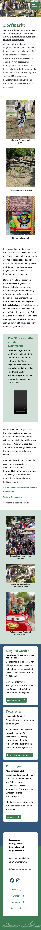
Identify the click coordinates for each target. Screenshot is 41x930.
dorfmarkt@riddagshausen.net (17, 503)
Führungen (15, 896)
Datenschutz (16, 908)
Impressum (15, 902)
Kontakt (14, 890)
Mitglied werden (14, 700)
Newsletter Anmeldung (17, 755)
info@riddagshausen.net (20, 869)
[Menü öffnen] (35, 6)
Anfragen (11, 817)
